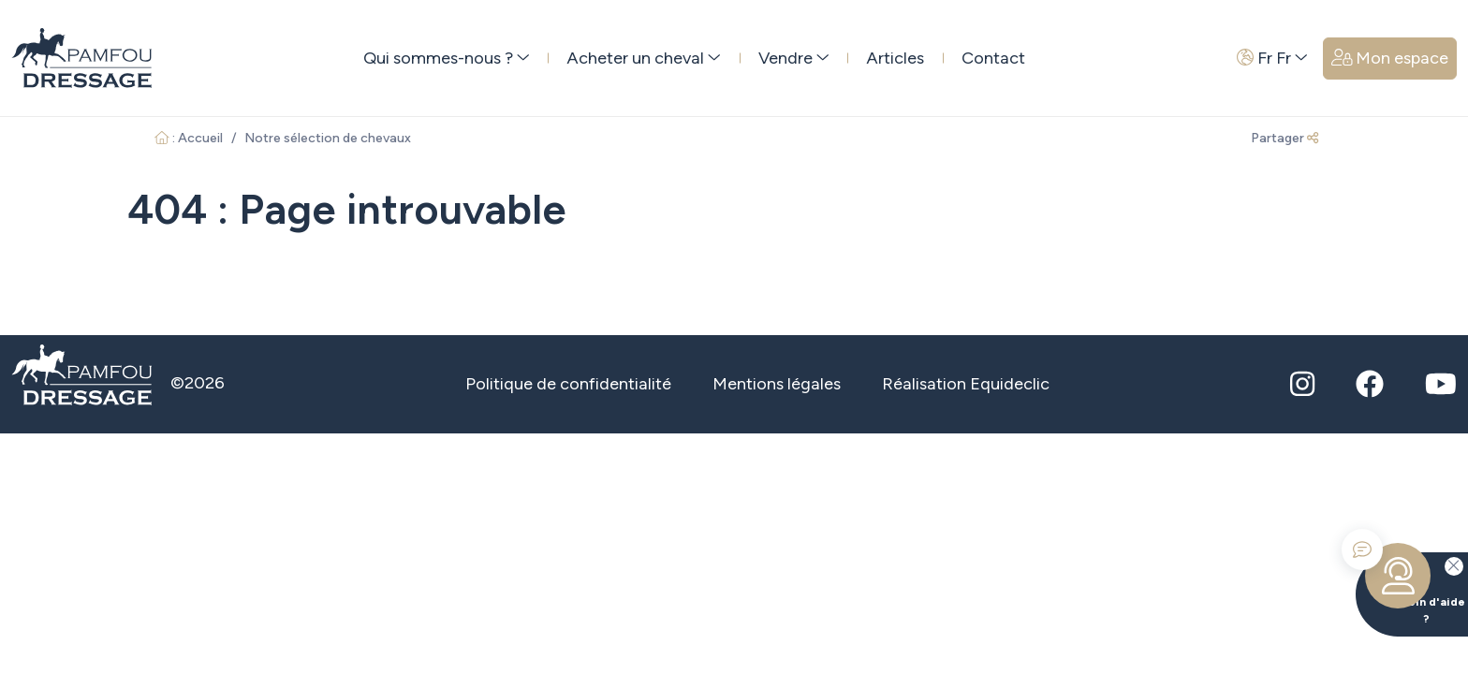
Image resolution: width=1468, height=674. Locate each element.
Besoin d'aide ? (1410, 588)
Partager (1284, 138)
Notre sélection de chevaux (327, 138)
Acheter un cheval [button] (643, 58)
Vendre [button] (793, 58)
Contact (993, 58)
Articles (895, 58)
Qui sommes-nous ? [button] (446, 58)
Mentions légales (776, 384)
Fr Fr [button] (1272, 58)
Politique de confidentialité (568, 384)
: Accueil (188, 138)
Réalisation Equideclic (966, 384)
